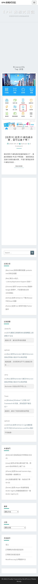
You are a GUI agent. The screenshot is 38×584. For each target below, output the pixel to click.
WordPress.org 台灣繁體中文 (16, 559)
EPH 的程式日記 (9, 2)
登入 (7, 545)
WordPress (26, 579)
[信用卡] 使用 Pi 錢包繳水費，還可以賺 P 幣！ (19, 138)
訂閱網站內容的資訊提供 (14, 550)
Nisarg (19, 581)
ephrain (24, 143)
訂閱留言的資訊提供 (13, 554)
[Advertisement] (19, 44)
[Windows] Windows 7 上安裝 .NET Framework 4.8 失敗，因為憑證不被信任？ (17, 403)
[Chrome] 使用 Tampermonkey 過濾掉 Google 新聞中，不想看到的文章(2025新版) (19, 289)
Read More (20, 166)
